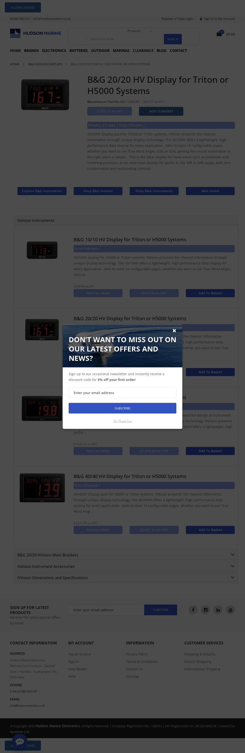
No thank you (122, 421)
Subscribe (122, 408)
